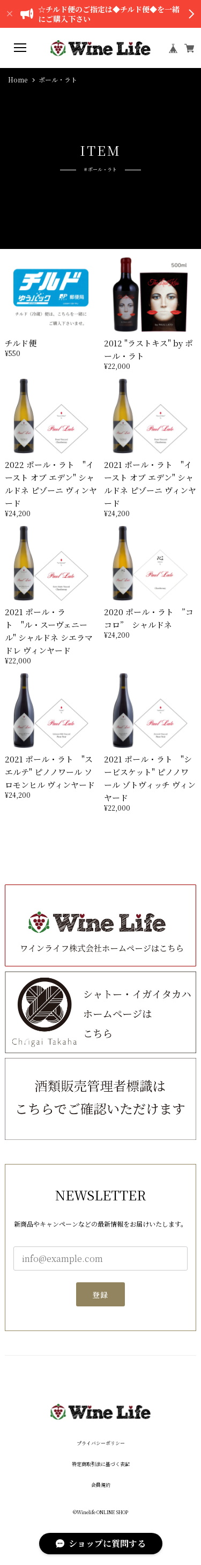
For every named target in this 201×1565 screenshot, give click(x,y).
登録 (100, 1299)
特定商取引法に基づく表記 (101, 1464)
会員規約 (100, 1485)
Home (17, 80)
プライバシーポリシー (101, 1443)
